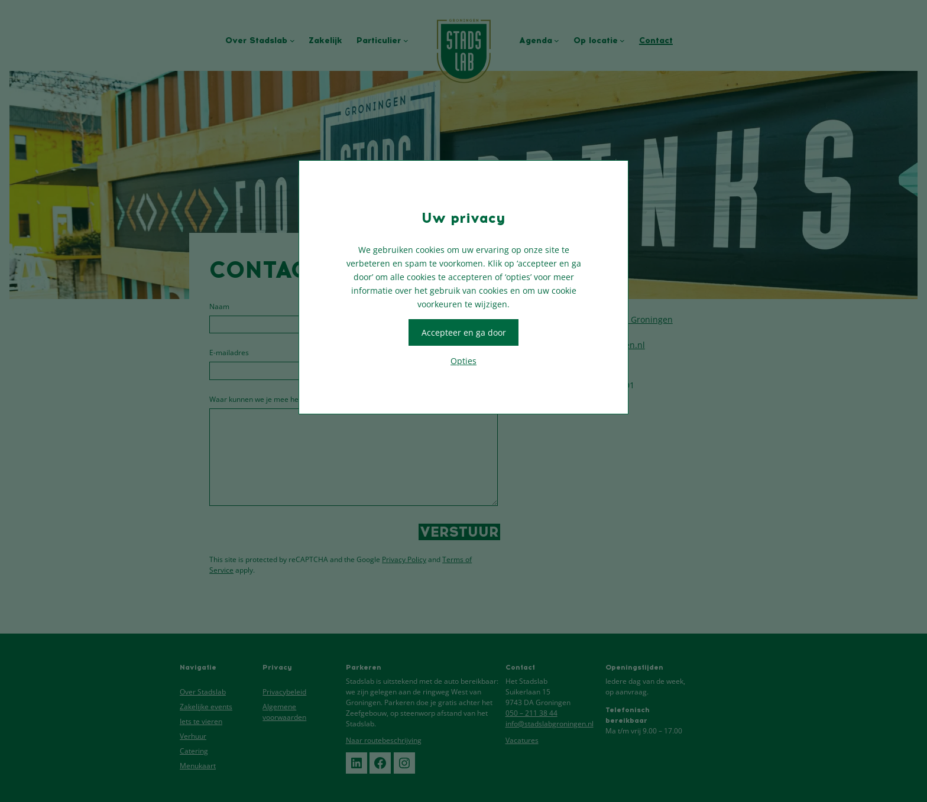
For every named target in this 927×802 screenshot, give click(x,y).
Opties (463, 360)
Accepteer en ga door (464, 332)
